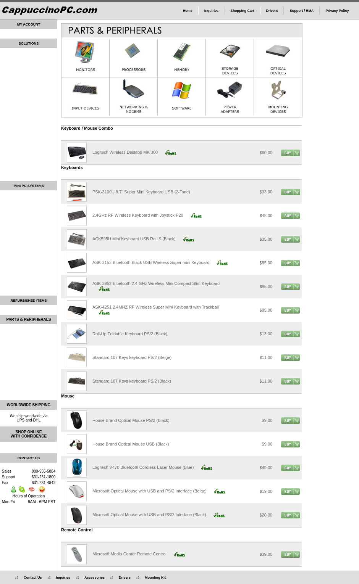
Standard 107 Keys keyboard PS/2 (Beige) (131, 357)
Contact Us (28, 577)
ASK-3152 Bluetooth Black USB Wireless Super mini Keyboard (150, 262)
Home (187, 11)
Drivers (272, 11)
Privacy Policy (337, 11)
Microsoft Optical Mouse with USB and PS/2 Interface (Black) (149, 514)
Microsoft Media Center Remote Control (129, 554)
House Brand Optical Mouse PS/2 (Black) (131, 420)
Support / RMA (302, 11)
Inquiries (211, 11)
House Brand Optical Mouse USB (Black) (130, 444)
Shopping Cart (242, 11)
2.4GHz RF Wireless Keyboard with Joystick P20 (137, 215)
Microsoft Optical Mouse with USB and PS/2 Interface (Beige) (149, 491)
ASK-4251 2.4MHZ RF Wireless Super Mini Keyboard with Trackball (155, 307)
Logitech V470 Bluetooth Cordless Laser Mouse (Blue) (143, 467)
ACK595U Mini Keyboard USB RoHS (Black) (134, 238)
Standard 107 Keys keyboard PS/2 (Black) (131, 381)
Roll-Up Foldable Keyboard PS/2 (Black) (129, 333)
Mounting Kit (151, 577)
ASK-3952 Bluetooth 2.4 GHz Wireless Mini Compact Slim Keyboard (156, 283)
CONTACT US (29, 458)
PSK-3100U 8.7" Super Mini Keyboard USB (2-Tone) (141, 192)
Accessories (90, 577)
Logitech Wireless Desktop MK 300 (125, 152)
